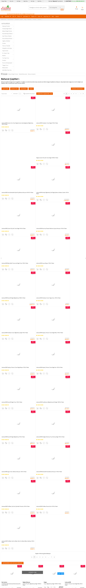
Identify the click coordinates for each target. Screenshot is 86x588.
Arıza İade (60, 530)
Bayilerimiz (3, 525)
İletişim (39, 18)
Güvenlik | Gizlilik (19, 18)
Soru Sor (11, 1)
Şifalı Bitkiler (46, 518)
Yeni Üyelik (57, 469)
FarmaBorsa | (36, 501)
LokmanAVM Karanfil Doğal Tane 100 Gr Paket (10, 218)
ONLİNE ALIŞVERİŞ (43, 559)
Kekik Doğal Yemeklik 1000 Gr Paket (10, 337)
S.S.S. (2, 513)
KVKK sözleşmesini (7, 484)
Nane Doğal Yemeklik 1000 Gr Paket (73, 337)
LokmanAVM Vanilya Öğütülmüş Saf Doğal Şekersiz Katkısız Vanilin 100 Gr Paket (32, 139)
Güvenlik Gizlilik (18, 528)
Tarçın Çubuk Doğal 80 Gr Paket (9, 411)
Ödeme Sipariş (18, 513)
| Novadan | (29, 501)
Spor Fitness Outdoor (7, 35)
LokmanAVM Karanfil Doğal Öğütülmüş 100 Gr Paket (53, 218)
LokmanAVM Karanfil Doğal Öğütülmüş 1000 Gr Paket (52, 165)
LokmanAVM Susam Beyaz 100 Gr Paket (31, 165)
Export (57, 15)
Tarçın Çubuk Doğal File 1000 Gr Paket (31, 337)
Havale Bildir (61, 528)
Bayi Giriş (26, 1)
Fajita (31, 87)
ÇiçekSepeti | (33, 500)
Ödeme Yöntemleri (19, 516)
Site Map (46, 532)
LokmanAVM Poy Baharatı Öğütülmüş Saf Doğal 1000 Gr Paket (32, 218)
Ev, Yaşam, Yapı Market (5, 54)
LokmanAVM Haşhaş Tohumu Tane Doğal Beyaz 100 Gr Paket (53, 192)
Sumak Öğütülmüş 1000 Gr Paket (72, 435)
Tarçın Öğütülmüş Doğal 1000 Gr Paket (52, 312)
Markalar (7, 15)
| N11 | (21, 500)
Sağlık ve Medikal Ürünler (6, 41)
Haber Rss (46, 535)
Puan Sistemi (10, 18)
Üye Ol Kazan (32, 513)
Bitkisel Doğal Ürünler (7, 30)
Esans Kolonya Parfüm (7, 37)
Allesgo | (49, 501)
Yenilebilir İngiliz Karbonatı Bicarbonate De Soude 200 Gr (11, 313)
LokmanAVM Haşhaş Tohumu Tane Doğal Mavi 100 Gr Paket (32, 192)
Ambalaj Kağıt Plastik (7, 28)
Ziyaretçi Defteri (4, 537)
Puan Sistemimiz (33, 523)
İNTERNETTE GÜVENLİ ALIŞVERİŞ (43, 564)
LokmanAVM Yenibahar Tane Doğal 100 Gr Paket (32, 113)
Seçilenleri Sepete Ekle (44, 92)
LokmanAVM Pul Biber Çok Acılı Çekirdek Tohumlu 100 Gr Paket (53, 244)
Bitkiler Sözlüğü (47, 528)
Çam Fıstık (5, 87)
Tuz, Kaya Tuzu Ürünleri (5, 58)
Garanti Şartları (18, 523)
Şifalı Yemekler (47, 523)
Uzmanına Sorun (4, 520)
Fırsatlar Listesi (32, 518)
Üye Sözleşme (61, 516)
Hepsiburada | (56, 500)
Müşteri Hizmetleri (19, 532)
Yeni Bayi (18, 1)
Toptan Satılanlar (33, 525)
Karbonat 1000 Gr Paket (70, 386)
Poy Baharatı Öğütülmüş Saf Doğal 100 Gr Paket (32, 412)
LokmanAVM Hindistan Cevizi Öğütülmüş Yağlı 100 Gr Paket (11, 192)
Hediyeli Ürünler (33, 520)
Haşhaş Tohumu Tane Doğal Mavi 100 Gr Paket (11, 460)
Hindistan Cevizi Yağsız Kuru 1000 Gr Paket (74, 411)
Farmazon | (43, 501)
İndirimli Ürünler (33, 516)
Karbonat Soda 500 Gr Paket (50, 460)
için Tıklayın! (78, 518)
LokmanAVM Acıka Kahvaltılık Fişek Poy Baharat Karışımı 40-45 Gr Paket (73, 113)
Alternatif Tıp (46, 530)
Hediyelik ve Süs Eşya (7, 47)
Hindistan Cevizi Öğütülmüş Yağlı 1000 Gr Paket (11, 363)
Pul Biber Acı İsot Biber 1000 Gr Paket (31, 362)
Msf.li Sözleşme (18, 525)
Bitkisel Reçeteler (47, 525)
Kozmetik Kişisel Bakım (7, 33)
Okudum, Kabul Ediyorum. (12, 484)
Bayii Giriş (60, 523)
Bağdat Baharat (27, 310)
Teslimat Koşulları (19, 518)
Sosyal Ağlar (3, 535)
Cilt (13, 15)
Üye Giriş (39, 1)
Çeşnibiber (24, 87)
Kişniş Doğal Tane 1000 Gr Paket (72, 362)
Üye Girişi (65, 469)
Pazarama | (63, 500)
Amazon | (44, 500)
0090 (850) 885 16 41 (77, 524)
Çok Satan (25, 15)
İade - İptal (17, 520)
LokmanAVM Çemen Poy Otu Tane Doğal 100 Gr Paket (53, 139)
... (78, 92)
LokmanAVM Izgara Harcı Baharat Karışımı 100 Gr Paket (11, 244)
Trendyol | (50, 500)
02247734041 (68, 1)
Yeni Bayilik (60, 520)
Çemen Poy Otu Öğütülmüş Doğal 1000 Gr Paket (32, 313)
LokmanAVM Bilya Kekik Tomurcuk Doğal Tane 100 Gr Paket (11, 165)
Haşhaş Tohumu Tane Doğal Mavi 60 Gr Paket (74, 313)
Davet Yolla (31, 530)
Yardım (34, 18)
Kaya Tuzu (46, 15)
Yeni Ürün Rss (47, 537)
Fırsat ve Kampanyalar (7, 62)
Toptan (33, 15)
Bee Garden (5, 310)
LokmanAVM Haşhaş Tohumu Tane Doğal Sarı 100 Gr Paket (74, 192)
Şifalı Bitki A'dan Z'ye (6, 69)
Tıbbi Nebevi (46, 516)
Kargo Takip (4, 1)
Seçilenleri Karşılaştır (30, 92)
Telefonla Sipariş (4, 530)
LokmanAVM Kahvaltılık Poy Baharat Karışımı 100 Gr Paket (31, 244)
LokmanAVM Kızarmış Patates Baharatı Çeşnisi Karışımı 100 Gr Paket (73, 139)
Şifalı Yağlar (46, 520)
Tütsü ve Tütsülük (6, 45)
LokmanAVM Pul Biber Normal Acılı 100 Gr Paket (74, 244)
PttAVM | (39, 500)
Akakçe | (54, 501)
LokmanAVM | (26, 500)
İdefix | (58, 501)
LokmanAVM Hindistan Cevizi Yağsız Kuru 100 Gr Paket (74, 165)
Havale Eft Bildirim (19, 530)
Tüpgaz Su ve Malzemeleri (5, 66)
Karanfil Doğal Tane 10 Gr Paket (51, 337)
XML (53, 15)
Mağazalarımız (4, 528)
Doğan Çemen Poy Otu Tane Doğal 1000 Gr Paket (53, 113)
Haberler (3, 532)
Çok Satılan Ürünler (33, 528)
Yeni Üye (32, 1)
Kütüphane (46, 513)
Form (39, 15)
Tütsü (18, 15)
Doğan (45, 310)
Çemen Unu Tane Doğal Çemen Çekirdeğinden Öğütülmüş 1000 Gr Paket (32, 460)
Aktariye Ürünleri (6, 25)
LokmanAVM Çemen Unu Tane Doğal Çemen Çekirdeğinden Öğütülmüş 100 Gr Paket (11, 113)
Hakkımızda (3, 18)
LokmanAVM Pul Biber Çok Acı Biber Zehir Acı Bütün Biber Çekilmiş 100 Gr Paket (11, 271)
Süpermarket (5, 50)
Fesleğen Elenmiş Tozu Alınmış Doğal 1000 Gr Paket (53, 363)
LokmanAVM (68, 310)
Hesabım (60, 525)
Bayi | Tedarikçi (27, 18)
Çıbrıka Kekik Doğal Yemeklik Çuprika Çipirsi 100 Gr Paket (53, 412)
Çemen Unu (14, 87)
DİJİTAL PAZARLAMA (43, 569)
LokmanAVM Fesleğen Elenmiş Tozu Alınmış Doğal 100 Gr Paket (74, 218)
